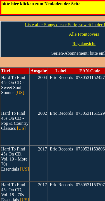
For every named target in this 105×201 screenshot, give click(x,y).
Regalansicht (84, 43)
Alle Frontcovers (84, 34)
